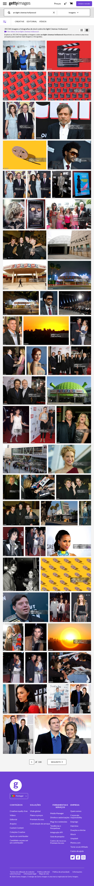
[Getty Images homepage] (19, 3)
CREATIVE (19, 21)
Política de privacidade (61, 872)
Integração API (56, 832)
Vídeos (13, 815)
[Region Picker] (19, 796)
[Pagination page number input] (31, 762)
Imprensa (74, 826)
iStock (73, 834)
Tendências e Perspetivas (55, 827)
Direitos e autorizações (60, 817)
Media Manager (57, 813)
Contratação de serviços (40, 824)
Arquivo (13, 824)
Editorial (13, 819)
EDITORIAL (32, 21)
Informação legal (30, 874)
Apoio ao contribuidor (19, 836)
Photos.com (75, 843)
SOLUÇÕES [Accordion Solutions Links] (35, 805)
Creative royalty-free (19, 811)
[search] (10, 12)
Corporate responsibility (76, 816)
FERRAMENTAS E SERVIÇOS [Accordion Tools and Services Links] (60, 806)
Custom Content (17, 828)
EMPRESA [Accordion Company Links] (74, 805)
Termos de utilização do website (22, 872)
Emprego (74, 822)
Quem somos (75, 811)
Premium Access (37, 819)
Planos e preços (36, 815)
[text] (32, 12)
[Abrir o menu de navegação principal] (5, 3)
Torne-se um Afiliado (79, 847)
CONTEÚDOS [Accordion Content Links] (16, 805)
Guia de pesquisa (57, 836)
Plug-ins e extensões (58, 822)
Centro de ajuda (77, 851)
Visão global (35, 811)
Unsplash (74, 838)
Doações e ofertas (78, 830)
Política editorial (43, 872)
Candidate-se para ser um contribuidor (19, 841)
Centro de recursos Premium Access (58, 842)
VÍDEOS (42, 21)
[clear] (55, 12)
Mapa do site (44, 874)
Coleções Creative (17, 832)
